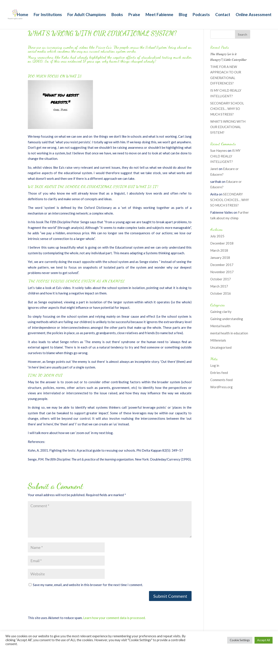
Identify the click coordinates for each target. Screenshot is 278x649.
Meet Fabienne (159, 15)
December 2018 (221, 243)
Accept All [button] (263, 640)
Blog (183, 15)
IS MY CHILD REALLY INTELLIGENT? (225, 156)
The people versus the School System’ (141, 47)
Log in (214, 365)
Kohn (65, 57)
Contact (222, 15)
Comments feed (221, 380)
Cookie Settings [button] (240, 640)
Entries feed (219, 373)
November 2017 (222, 272)
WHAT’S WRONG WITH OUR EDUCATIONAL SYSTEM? (227, 126)
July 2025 (217, 236)
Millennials (218, 340)
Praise (134, 15)
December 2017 (221, 265)
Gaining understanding (226, 319)
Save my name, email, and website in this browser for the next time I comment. (88, 585)
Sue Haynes (218, 150)
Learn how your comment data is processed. (114, 618)
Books (117, 15)
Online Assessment (253, 15)
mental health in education (229, 333)
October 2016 (220, 293)
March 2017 (219, 286)
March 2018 (219, 250)
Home (22, 15)
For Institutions (48, 15)
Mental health (220, 326)
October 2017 (220, 279)
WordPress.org (221, 387)
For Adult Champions (86, 15)
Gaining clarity (221, 312)
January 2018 (220, 257)
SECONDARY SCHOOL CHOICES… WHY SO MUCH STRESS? (227, 108)
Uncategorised (221, 347)
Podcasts (201, 15)
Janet (214, 169)
